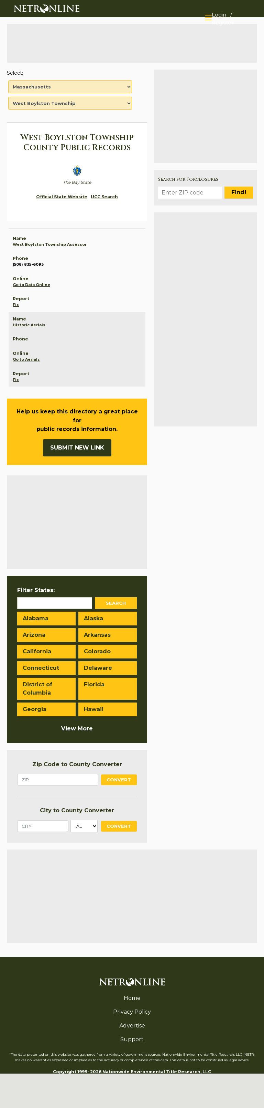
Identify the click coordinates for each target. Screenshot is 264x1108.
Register (222, 22)
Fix (16, 304)
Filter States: (36, 590)
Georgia (34, 709)
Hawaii (93, 709)
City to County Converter (77, 810)
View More (77, 728)
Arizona (34, 635)
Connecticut (41, 668)
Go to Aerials (26, 359)
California (37, 651)
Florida (94, 684)
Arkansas (97, 635)
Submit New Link (77, 447)
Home (132, 998)
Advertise (132, 1025)
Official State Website (61, 196)
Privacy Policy (132, 1012)
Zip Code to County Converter (77, 764)
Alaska (93, 618)
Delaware (98, 668)
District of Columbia (37, 688)
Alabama (35, 618)
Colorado (97, 651)
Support (132, 1039)
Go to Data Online (31, 284)
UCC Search (104, 196)
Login (219, 14)
